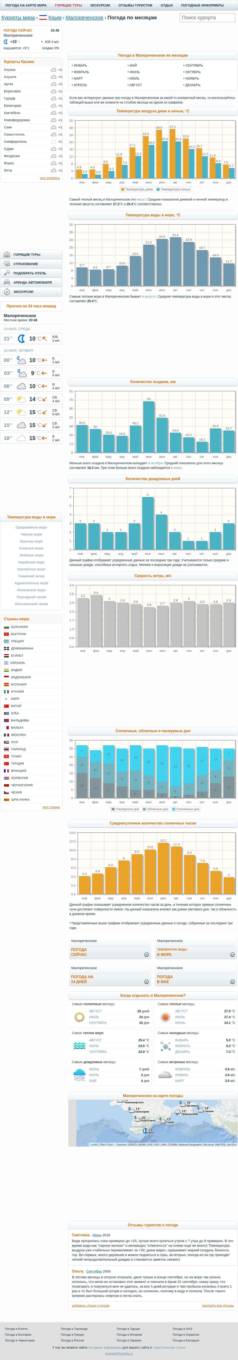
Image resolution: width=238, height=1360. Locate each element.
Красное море (31, 541)
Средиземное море (31, 527)
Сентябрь (98, 1023)
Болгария (19, 627)
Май (92, 1081)
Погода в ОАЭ (182, 1329)
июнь (135, 72)
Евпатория (12, 105)
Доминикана (22, 648)
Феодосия (12, 156)
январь (80, 65)
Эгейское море (31, 555)
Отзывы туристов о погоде (153, 1225)
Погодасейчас (79, 952)
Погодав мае (165, 979)
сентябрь (194, 65)
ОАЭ (14, 742)
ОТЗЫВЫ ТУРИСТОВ (135, 5)
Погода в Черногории (20, 1340)
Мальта (17, 727)
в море (172, 952)
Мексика (18, 735)
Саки (8, 127)
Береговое (12, 91)
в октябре (155, 463)
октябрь (193, 72)
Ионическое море (31, 590)
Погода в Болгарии (18, 1334)
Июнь (180, 1023)
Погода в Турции (128, 1329)
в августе (149, 296)
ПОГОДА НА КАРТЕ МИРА (26, 5)
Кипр (15, 699)
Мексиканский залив (31, 604)
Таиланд (18, 749)
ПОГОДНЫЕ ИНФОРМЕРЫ (202, 5)
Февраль (182, 1046)
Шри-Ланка (20, 799)
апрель (80, 85)
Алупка (9, 69)
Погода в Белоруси (186, 1340)
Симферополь (15, 141)
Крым (54, 17)
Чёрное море (31, 534)
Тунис (16, 756)
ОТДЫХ (167, 5)
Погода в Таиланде (74, 1329)
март (78, 78)
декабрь (192, 85)
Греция (17, 641)
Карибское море (31, 562)
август (136, 85)
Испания (19, 684)
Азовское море (31, 548)
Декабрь (182, 1052)
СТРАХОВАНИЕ (26, 264)
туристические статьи (169, 1347)
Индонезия (21, 677)
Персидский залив (31, 597)
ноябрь (192, 78)
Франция (18, 771)
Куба (15, 713)
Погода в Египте (16, 1329)
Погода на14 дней (82, 979)
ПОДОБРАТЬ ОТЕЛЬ (30, 273)
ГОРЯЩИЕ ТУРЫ (68, 5)
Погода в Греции (72, 1334)
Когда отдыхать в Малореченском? (153, 995)
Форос (9, 163)
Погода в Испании (129, 1334)
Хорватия (19, 778)
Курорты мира (18, 17)
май (133, 65)
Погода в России (72, 1340)
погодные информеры (105, 1347)
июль (134, 78)
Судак (9, 149)
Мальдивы (20, 720)
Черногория (22, 785)
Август (95, 1011)
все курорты (50, 178)
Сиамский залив (31, 576)
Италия (17, 691)
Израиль (17, 663)
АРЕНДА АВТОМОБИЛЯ (33, 282)
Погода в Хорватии (186, 1334)
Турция (17, 763)
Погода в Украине (129, 1340)
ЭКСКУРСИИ (100, 5)
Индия (16, 670)
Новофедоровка (17, 120)
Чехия (16, 792)
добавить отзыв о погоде (90, 1306)
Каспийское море (31, 569)
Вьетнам (18, 634)
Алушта (10, 77)
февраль (81, 72)
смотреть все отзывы (218, 1306)
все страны (51, 807)
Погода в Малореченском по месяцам (153, 55)
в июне (176, 468)
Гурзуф (9, 98)
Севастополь (14, 134)
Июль (94, 1017)
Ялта (8, 170)
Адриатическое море (31, 583)
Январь (181, 1040)
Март (179, 1081)
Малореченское (84, 17)
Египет (17, 655)
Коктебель (12, 113)
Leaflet (94, 1144)
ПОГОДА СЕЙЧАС (17, 30)
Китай (16, 706)
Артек (8, 84)
